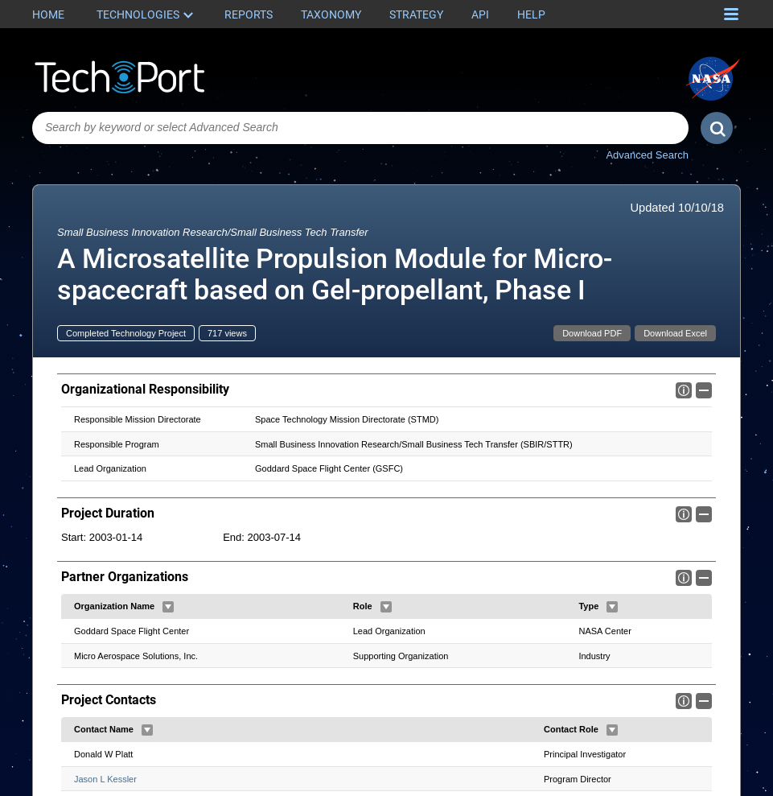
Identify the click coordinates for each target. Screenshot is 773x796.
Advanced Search (647, 155)
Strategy (416, 14)
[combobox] (360, 128)
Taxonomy (331, 14)
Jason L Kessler (105, 779)
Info (684, 390)
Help (531, 14)
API (480, 14)
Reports (248, 14)
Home (48, 14)
